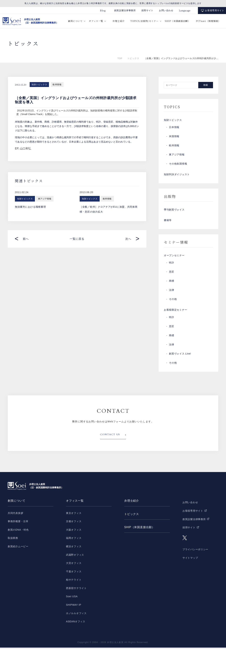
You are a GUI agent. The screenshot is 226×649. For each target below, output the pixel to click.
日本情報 (174, 127)
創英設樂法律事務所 (125, 10)
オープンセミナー (174, 256)
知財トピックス (39, 84)
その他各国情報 (178, 164)
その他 (173, 300)
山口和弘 (25, 148)
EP (16, 148)
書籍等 (168, 221)
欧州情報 (57, 84)
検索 (205, 85)
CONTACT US (110, 436)
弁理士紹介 (118, 21)
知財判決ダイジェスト (177, 174)
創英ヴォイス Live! (180, 355)
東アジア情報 (176, 154)
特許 (171, 264)
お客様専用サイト (214, 10)
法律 (171, 291)
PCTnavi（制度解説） (208, 21)
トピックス (133, 58)
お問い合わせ (166, 10)
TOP (119, 58)
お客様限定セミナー (175, 311)
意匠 (171, 273)
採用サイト (147, 10)
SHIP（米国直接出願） (177, 21)
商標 (171, 282)
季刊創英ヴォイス (174, 210)
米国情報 (174, 136)
